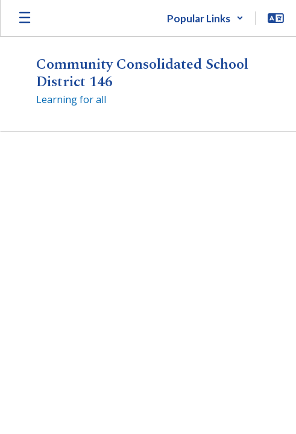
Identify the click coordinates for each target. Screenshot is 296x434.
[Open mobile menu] (25, 18)
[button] (205, 18)
